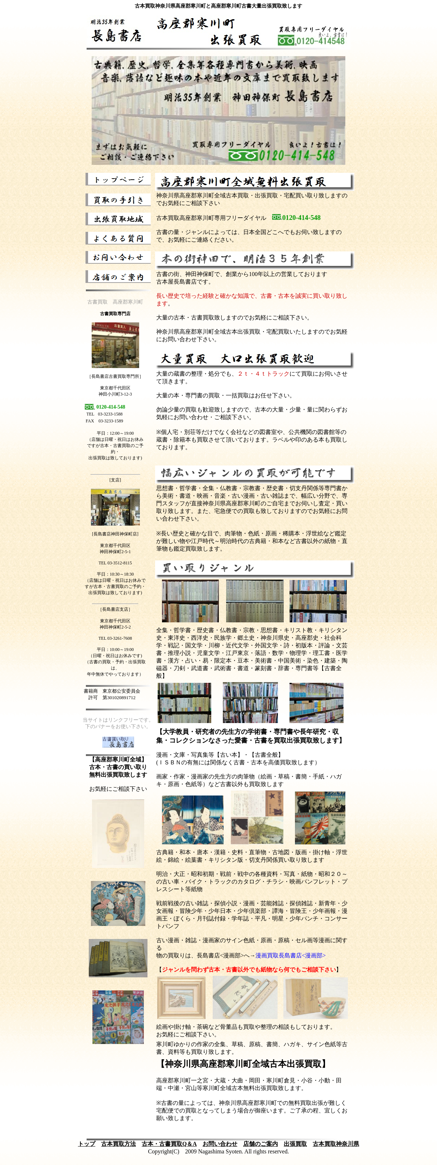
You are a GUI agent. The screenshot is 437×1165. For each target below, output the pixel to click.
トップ (86, 1144)
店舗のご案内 (260, 1144)
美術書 (263, 660)
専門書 (304, 668)
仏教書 (228, 630)
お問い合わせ (220, 1144)
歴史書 (205, 630)
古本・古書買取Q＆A (169, 1144)
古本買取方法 (118, 1144)
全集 (162, 630)
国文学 (194, 645)
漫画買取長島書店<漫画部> (290, 955)
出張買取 (295, 1144)
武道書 (199, 668)
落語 (260, 653)
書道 (243, 668)
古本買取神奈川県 (336, 1144)
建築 (330, 660)
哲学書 (182, 630)
